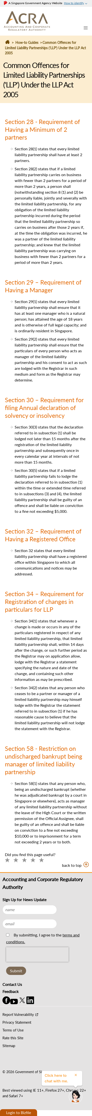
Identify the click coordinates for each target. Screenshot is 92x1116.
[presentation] (37, 965)
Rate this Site (12, 1038)
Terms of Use (13, 1030)
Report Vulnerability (18, 1014)
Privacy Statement (16, 1022)
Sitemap (8, 1045)
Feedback (10, 991)
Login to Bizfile (18, 1112)
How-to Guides (26, 42)
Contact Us (12, 984)
